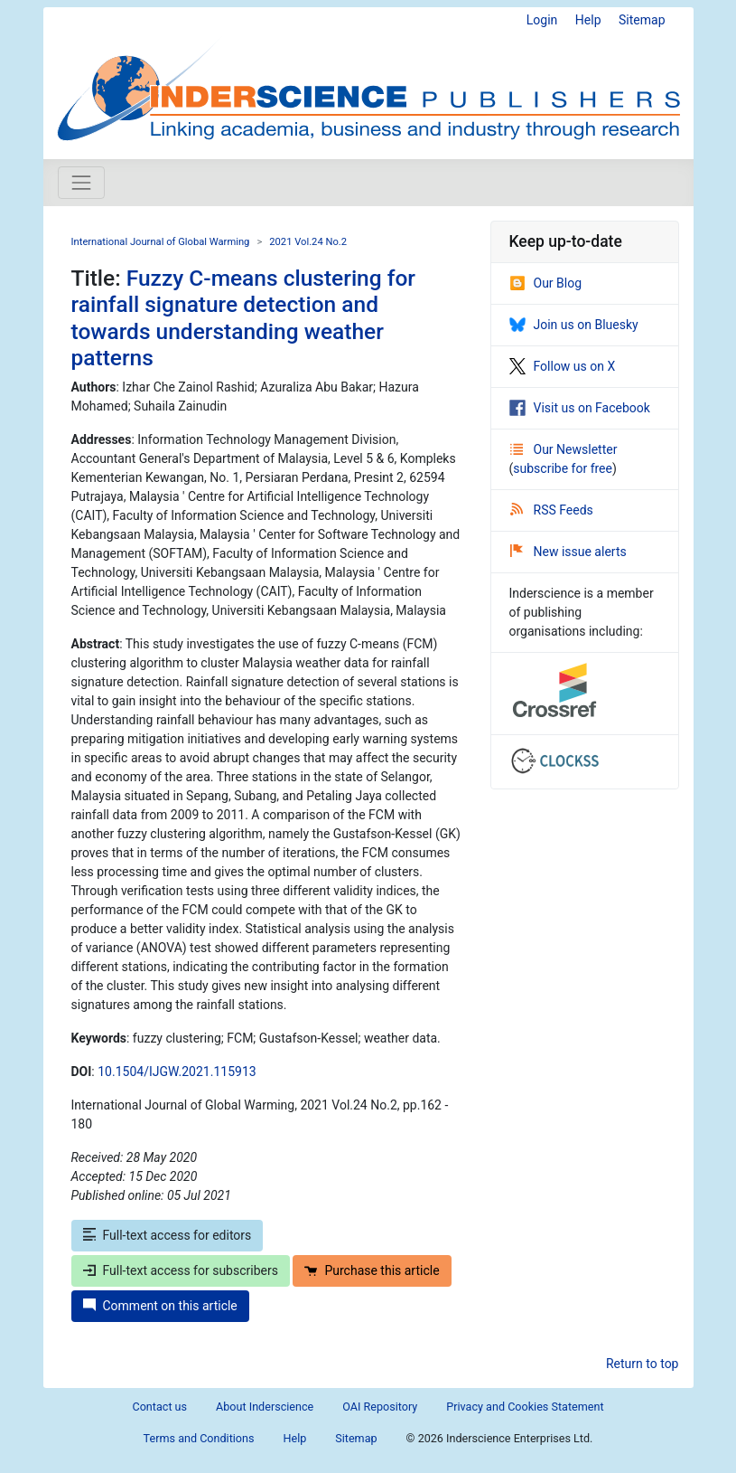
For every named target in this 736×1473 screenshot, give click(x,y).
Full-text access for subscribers (180, 1270)
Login (542, 20)
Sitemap (642, 20)
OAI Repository (379, 1406)
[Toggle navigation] (81, 182)
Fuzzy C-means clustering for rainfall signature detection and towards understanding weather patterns (243, 318)
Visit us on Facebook (579, 408)
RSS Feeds (551, 510)
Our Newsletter (564, 449)
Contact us (159, 1406)
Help (588, 20)
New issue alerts (568, 551)
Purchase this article (371, 1270)
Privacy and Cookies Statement (524, 1406)
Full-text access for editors (167, 1235)
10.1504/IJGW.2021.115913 (177, 1071)
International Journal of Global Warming (160, 242)
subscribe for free (562, 468)
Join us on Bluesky (573, 324)
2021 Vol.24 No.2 (308, 242)
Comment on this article (160, 1305)
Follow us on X (562, 366)
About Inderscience (264, 1406)
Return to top (642, 1363)
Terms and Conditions (199, 1438)
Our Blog (545, 283)
